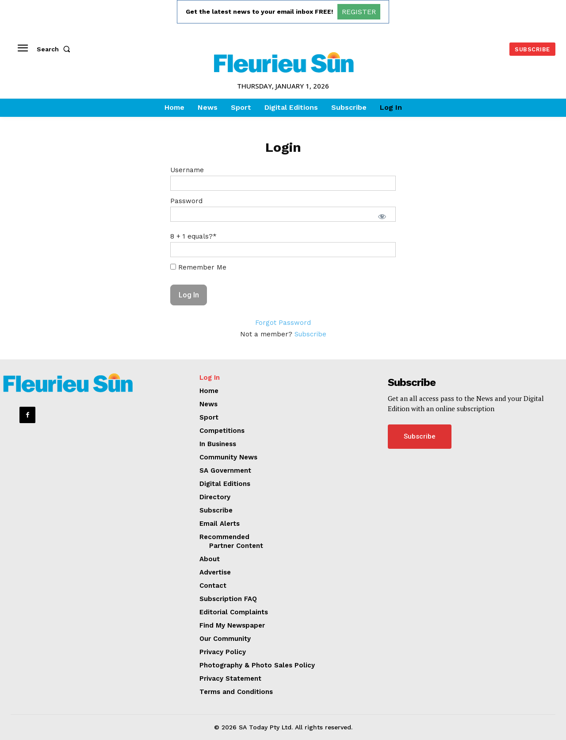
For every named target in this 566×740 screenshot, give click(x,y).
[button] (55, 49)
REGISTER (359, 12)
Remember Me (198, 267)
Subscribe (310, 334)
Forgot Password (283, 323)
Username (187, 170)
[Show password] (382, 216)
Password (186, 201)
